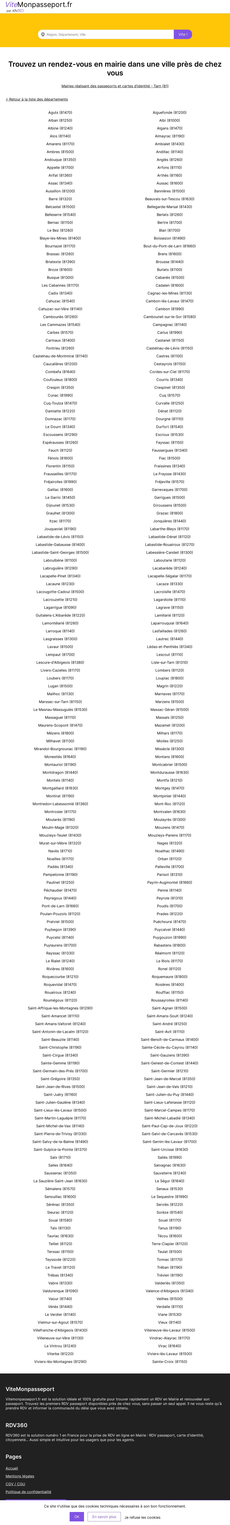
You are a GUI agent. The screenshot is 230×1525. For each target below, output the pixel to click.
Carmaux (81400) (60, 340)
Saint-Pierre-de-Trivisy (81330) (60, 1134)
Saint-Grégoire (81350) (60, 1079)
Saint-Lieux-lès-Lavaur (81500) (60, 1110)
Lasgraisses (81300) (60, 639)
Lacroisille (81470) (169, 591)
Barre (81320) (60, 199)
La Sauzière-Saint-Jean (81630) (60, 1181)
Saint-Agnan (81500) (169, 1008)
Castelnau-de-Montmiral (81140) (60, 356)
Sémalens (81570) (60, 1189)
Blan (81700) (169, 230)
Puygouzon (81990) (169, 937)
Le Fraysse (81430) (169, 474)
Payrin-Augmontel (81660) (169, 882)
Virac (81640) (169, 1346)
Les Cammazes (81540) (60, 324)
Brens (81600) (170, 254)
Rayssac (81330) (60, 953)
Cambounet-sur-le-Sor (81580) (170, 316)
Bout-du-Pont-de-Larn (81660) (170, 246)
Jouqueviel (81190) (60, 529)
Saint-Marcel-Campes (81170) (169, 1110)
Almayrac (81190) (170, 136)
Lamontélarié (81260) (60, 623)
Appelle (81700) (60, 167)
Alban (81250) (60, 120)
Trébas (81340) (60, 1275)
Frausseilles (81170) (60, 474)
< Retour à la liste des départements (37, 99)
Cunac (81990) (60, 395)
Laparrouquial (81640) (170, 623)
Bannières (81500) (169, 191)
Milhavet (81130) (60, 741)
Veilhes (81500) (170, 1298)
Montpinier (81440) (169, 796)
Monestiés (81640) (60, 756)
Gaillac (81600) (60, 489)
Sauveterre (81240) (169, 1173)
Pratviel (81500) (60, 921)
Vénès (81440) (60, 1306)
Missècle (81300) (169, 749)
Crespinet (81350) (169, 387)
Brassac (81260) (60, 254)
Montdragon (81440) (60, 772)
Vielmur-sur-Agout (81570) (60, 1322)
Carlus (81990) (169, 332)
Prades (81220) (170, 914)
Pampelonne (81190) (60, 874)
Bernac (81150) (60, 222)
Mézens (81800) (60, 733)
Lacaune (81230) (60, 584)
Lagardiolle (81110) (170, 599)
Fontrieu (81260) (60, 348)
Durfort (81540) (169, 426)
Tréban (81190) (169, 1267)
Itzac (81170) (60, 521)
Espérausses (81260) (60, 442)
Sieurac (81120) (60, 1212)
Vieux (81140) (169, 1322)
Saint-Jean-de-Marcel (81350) (169, 1079)
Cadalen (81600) (170, 285)
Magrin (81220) (170, 686)
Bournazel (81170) (60, 246)
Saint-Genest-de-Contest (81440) (169, 1063)
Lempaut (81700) (60, 654)
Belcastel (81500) (60, 206)
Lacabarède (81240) (170, 568)
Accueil (12, 1468)
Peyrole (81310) (170, 898)
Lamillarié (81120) (170, 615)
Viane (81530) (170, 1314)
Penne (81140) (170, 890)
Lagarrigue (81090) (60, 607)
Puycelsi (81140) (60, 937)
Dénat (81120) (170, 411)
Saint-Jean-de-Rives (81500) (60, 1086)
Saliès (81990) (170, 1157)
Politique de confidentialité (28, 1492)
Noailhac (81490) (169, 851)
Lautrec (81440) (169, 639)
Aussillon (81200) (60, 191)
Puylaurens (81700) (60, 945)
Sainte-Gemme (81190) (60, 1063)
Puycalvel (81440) (170, 929)
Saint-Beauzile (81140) (60, 1039)
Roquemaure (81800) (170, 976)
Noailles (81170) (60, 859)
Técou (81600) (169, 1236)
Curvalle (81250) (170, 403)
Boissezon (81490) (170, 238)
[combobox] (106, 34)
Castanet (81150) (169, 340)
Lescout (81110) (170, 654)
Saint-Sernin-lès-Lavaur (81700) (170, 1141)
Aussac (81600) (170, 183)
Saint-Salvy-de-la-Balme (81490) (60, 1141)
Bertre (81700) (169, 222)
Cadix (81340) (60, 293)
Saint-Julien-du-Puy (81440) (170, 1094)
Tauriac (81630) (60, 1236)
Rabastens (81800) (170, 945)
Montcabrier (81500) (169, 764)
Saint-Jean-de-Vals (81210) (170, 1086)
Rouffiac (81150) (170, 992)
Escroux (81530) (170, 434)
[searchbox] (106, 34)
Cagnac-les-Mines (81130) (170, 293)
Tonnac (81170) (170, 1259)
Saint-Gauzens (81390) (169, 1055)
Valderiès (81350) (170, 1283)
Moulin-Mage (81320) (60, 827)
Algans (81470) (170, 128)
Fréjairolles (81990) (60, 481)
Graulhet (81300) (60, 513)
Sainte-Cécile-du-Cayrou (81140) (170, 1047)
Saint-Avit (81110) (170, 1031)
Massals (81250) (170, 717)
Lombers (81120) (169, 670)
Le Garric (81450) (60, 497)
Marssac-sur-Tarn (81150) (60, 701)
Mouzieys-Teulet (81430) (60, 835)
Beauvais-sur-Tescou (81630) (170, 199)
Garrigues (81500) (169, 497)
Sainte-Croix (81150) (169, 1361)
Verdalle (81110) (169, 1306)
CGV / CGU (15, 1484)
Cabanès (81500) (169, 277)
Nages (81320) (169, 843)
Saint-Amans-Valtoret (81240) (60, 1024)
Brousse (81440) (170, 261)
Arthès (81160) (169, 175)
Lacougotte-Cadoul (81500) (60, 591)
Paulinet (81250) (60, 882)
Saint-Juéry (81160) (60, 1094)
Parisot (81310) (170, 874)
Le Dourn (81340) (60, 426)
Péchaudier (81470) (60, 890)
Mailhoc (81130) (60, 694)
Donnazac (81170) (60, 419)
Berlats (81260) (170, 214)
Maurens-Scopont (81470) (60, 725)
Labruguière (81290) (60, 568)
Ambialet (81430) (169, 144)
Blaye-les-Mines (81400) (60, 238)
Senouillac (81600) (60, 1196)
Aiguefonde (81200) (170, 112)
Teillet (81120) (60, 1244)
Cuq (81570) (169, 395)
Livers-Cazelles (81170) (60, 670)
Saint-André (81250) (170, 1024)
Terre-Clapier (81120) (170, 1244)
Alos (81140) (60, 136)
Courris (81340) (169, 379)
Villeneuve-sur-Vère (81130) (60, 1338)
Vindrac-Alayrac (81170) (169, 1338)
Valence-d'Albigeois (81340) (170, 1291)
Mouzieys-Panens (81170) (169, 835)
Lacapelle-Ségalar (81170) (170, 576)
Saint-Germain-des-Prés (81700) (60, 1071)
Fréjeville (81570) (169, 481)
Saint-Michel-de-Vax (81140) (60, 1126)
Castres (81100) (169, 356)
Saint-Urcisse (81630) (169, 1149)
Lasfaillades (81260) (170, 631)
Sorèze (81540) (170, 1212)
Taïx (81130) (60, 1228)
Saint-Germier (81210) (169, 1071)
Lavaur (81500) (60, 646)
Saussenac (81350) (60, 1173)
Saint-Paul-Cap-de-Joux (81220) (170, 1126)
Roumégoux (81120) (60, 1000)
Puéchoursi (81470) (169, 921)
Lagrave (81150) (170, 607)
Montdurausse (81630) (169, 772)
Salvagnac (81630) (170, 1165)
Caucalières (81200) (60, 364)
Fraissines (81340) (169, 466)
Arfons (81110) (169, 167)
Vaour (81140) (60, 1298)
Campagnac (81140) (170, 324)
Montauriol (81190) (60, 764)
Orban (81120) (170, 859)
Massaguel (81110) (60, 717)
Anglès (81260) (170, 159)
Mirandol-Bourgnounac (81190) (60, 749)
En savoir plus (104, 1516)
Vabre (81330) (60, 1283)
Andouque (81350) (60, 159)
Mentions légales (20, 1476)
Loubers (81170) (60, 678)
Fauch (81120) (60, 450)
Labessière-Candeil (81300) (169, 552)
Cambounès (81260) (60, 316)
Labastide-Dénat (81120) (170, 536)
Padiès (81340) (60, 866)
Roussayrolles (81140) (169, 1000)
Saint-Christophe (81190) (60, 1047)
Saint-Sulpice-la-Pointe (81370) (60, 1149)
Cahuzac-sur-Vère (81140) (60, 309)
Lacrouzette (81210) (60, 599)
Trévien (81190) (170, 1275)
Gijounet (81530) (60, 505)
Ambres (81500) (60, 151)
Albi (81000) (169, 120)
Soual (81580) (60, 1220)
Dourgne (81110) (170, 419)
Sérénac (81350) (60, 1204)
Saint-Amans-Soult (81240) (170, 1016)
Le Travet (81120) (60, 1267)
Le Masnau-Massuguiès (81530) (60, 709)
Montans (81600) (169, 756)
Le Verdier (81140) (60, 1314)
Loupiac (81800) (170, 678)
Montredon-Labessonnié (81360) (60, 804)
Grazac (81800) (170, 513)
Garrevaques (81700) (170, 489)
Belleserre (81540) (60, 214)
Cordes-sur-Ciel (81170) (170, 371)
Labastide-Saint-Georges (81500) (60, 552)
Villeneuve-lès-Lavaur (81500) (169, 1330)
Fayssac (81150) (170, 442)
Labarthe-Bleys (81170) (169, 529)
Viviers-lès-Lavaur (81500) (169, 1353)
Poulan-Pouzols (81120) (60, 914)
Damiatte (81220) (60, 411)
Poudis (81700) (170, 906)
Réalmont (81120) (170, 953)
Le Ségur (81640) (169, 1181)
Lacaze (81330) (170, 584)
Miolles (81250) (170, 741)
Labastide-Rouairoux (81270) (170, 544)
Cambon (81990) (169, 309)
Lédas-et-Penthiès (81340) (169, 646)
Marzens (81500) (169, 701)
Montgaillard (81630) (60, 788)
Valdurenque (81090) (60, 1291)
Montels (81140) (60, 780)
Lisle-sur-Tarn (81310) (169, 662)
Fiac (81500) (169, 458)
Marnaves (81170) (170, 694)
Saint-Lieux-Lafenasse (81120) (169, 1102)
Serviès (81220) (169, 1204)
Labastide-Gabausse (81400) (60, 544)
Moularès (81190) (60, 819)
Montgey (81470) (169, 788)
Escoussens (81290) (60, 434)
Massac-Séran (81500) (169, 709)
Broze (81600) (60, 269)
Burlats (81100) (169, 269)
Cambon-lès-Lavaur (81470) (170, 301)
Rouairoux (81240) (60, 992)
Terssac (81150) (60, 1251)
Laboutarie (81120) (170, 560)
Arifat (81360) (60, 175)
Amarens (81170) (60, 144)
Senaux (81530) (169, 1189)
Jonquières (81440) (169, 521)
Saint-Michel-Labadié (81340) (169, 1118)
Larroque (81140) (60, 631)
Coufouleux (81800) (60, 379)
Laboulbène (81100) (60, 560)
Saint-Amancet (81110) (60, 1016)
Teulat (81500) (169, 1251)
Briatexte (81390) (60, 261)
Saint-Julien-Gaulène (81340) (60, 1102)
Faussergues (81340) (170, 450)
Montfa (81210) (170, 780)
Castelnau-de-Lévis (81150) (169, 348)
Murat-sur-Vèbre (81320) (60, 843)
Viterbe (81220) (60, 1353)
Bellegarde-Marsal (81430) (169, 206)
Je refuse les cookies (142, 1517)
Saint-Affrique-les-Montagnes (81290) (60, 1008)
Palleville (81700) (169, 866)
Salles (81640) (60, 1165)
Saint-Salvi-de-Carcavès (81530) (170, 1134)
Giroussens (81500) (169, 505)
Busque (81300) (60, 277)
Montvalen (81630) (170, 811)
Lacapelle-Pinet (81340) (60, 576)
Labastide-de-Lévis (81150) (60, 536)
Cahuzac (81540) (60, 301)
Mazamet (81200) (170, 725)
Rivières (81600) (60, 969)
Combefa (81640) (60, 371)
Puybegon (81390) (60, 929)
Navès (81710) (60, 851)
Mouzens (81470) (169, 827)
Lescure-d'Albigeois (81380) (60, 662)
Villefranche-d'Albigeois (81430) (60, 1330)
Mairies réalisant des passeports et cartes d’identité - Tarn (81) (115, 86)
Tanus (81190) (169, 1228)
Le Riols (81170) (169, 961)
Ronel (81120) (169, 969)
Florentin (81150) (60, 466)
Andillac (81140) (169, 151)
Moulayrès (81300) (170, 819)
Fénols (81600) (60, 458)
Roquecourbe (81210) (60, 976)
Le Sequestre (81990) (169, 1196)
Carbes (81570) (60, 332)
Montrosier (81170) (60, 811)
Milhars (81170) (170, 733)
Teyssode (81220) (60, 1259)
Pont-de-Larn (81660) (60, 906)
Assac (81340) (60, 183)
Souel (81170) (169, 1220)
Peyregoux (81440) (60, 898)
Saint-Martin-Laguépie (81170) (60, 1118)
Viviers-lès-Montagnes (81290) (60, 1361)
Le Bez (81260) (60, 230)
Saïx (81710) (60, 1157)
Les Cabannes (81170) (60, 285)
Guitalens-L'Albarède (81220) (60, 615)
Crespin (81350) (60, 387)
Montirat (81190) (60, 796)
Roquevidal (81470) (60, 984)
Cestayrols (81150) (170, 364)
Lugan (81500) (60, 686)
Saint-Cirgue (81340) (60, 1055)
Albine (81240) (60, 128)
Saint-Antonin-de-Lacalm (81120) (60, 1031)
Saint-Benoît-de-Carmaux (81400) (170, 1039)
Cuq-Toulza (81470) (60, 403)
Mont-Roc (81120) (170, 804)
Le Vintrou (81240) (60, 1346)
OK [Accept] (76, 1516)
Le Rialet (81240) (60, 961)
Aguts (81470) (60, 112)
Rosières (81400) (169, 984)
